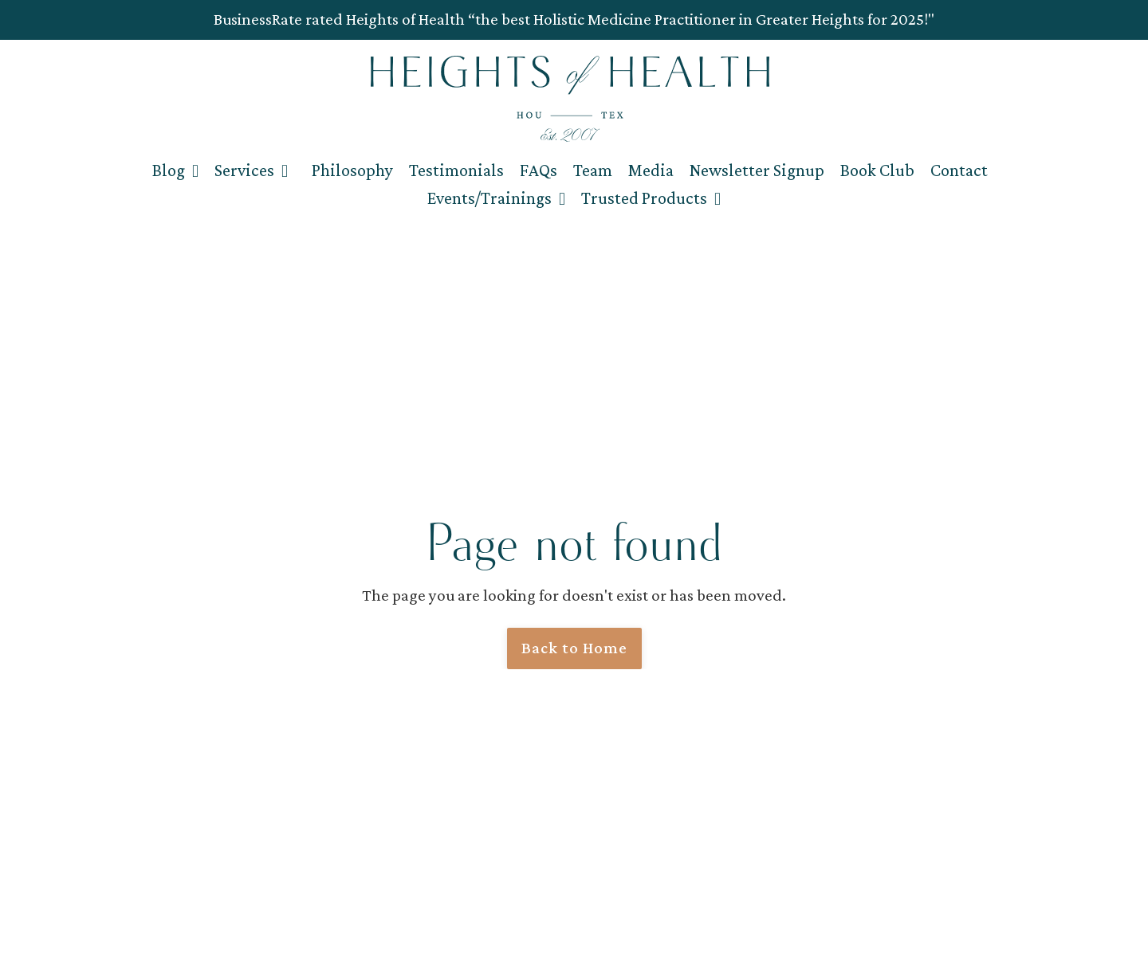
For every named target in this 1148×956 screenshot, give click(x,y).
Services (251, 170)
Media (651, 170)
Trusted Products (651, 198)
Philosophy (352, 170)
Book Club (877, 170)
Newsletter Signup (757, 170)
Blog (175, 170)
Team (592, 170)
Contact (959, 170)
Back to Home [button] (574, 647)
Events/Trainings (496, 198)
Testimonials (456, 170)
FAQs (538, 170)
